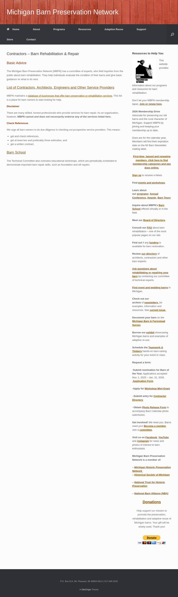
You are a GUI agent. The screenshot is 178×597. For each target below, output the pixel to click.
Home (13, 29)
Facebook (151, 437)
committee (146, 429)
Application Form (143, 381)
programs (142, 193)
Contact (31, 39)
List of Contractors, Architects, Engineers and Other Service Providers (60, 87)
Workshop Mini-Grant (157, 388)
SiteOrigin (86, 589)
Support (141, 29)
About (36, 29)
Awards (151, 197)
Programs (59, 29)
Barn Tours (164, 197)
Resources (84, 29)
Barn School (16, 152)
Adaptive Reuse (114, 29)
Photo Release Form (154, 407)
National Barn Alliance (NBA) (151, 493)
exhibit (150, 332)
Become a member (155, 426)
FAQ (149, 227)
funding (153, 242)
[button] (172, 34)
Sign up (136, 175)
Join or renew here (151, 104)
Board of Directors (154, 220)
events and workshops (151, 182)
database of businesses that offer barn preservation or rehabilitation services (70, 95)
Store (10, 39)
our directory (149, 253)
